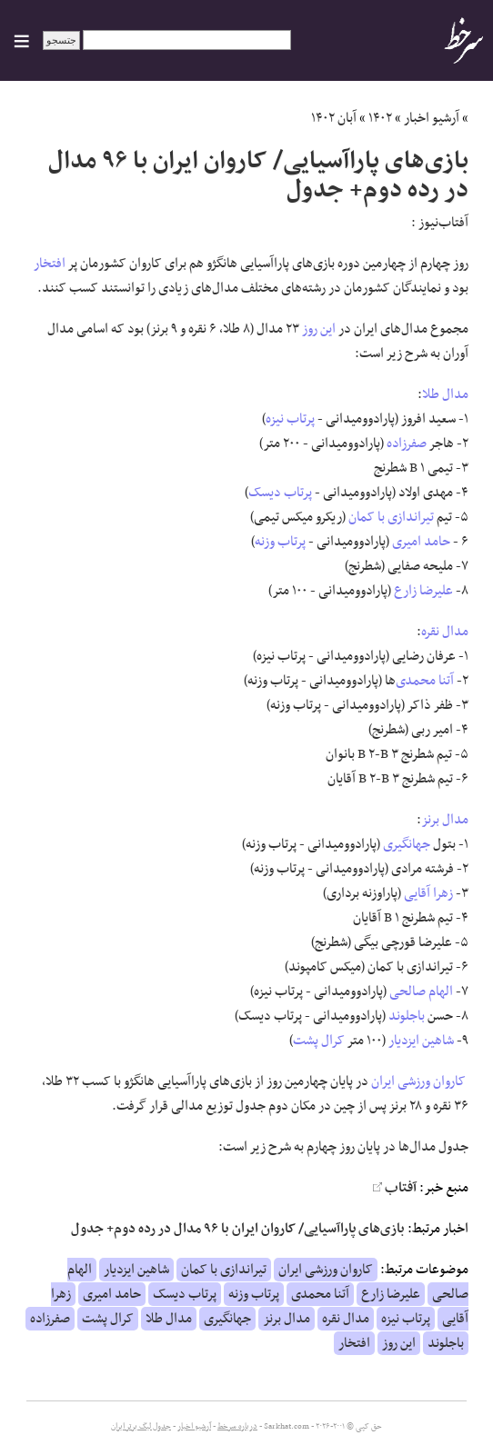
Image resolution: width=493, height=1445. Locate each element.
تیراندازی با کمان (391, 517)
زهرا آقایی (428, 893)
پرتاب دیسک (280, 492)
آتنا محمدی (425, 681)
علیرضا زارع (423, 591)
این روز (319, 329)
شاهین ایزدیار (421, 1040)
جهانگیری (406, 844)
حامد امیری (421, 541)
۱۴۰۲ (380, 118)
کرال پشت (319, 1040)
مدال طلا (445, 394)
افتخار (49, 263)
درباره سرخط (237, 1427)
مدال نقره (444, 631)
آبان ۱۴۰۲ (334, 118)
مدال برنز (444, 820)
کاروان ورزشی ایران (418, 1081)
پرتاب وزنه (280, 541)
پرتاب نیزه (290, 419)
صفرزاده (407, 443)
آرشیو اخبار (431, 118)
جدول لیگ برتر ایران (141, 1427)
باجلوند (406, 1016)
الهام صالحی (421, 991)
